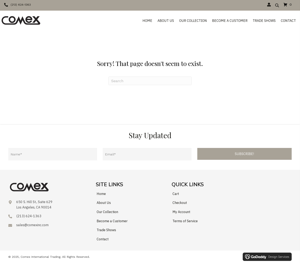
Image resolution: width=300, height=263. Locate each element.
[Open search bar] (277, 4)
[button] (17, 4)
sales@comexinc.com (32, 225)
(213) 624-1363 (28, 216)
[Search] (150, 81)
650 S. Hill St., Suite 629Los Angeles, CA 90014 (34, 204)
